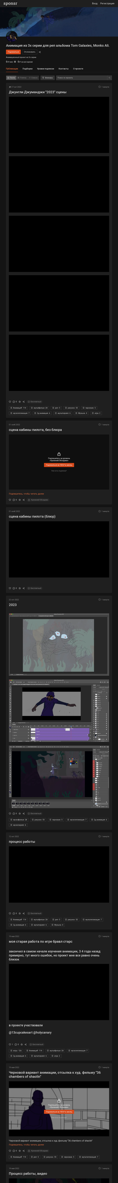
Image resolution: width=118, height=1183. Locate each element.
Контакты (64, 68)
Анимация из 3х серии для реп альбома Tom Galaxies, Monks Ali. (57, 45)
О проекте (78, 68)
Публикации (12, 68)
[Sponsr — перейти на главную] (10, 3)
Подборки (27, 68)
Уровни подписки (45, 68)
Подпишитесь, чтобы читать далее (26, 493)
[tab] (12, 68)
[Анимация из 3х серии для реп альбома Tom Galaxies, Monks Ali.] (12, 36)
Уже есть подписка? (59, 471)
